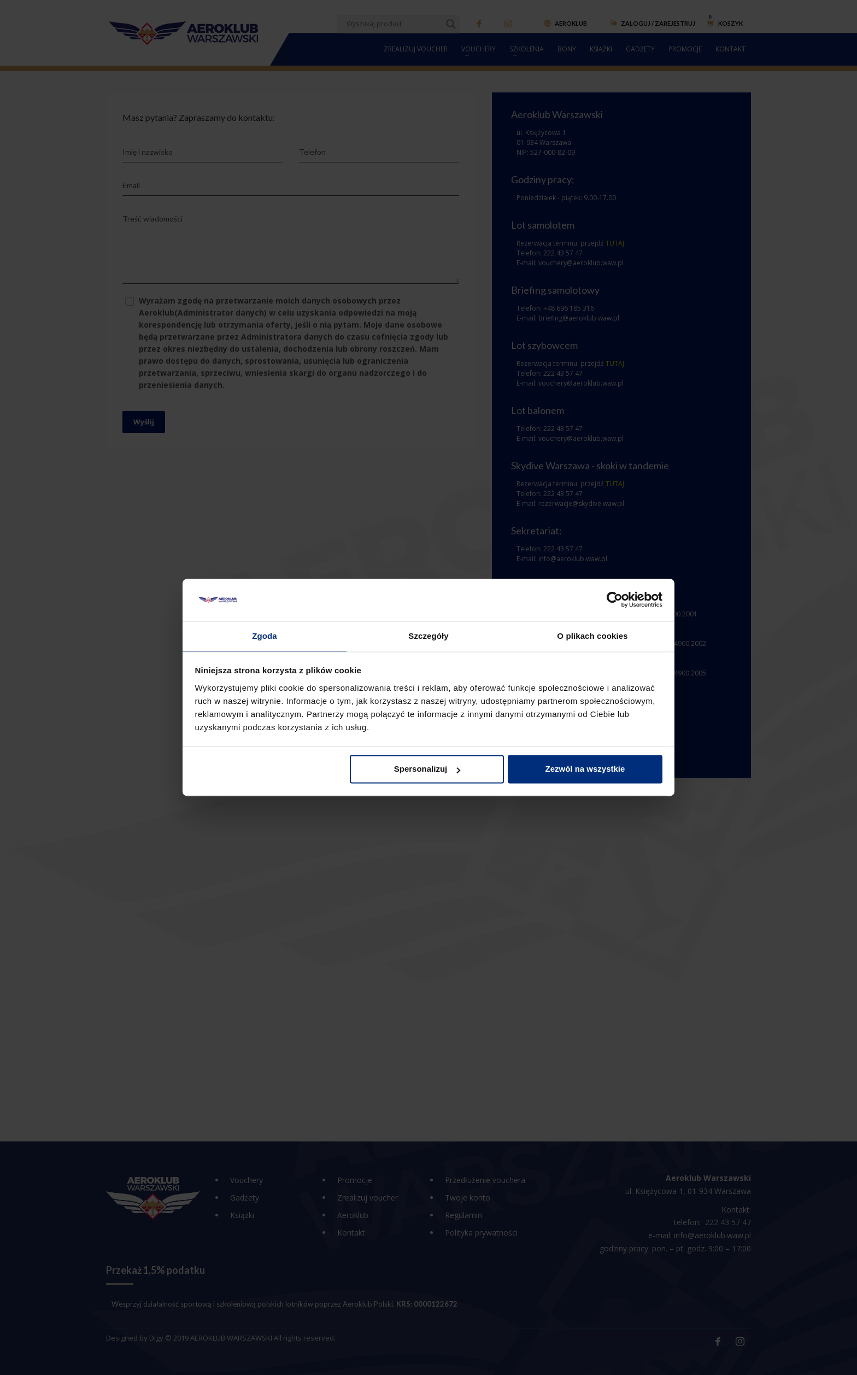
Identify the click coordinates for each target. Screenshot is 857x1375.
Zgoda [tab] (264, 635)
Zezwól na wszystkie (585, 769)
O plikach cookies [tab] (592, 635)
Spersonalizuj (427, 769)
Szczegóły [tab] (428, 635)
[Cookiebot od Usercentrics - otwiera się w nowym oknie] (614, 599)
